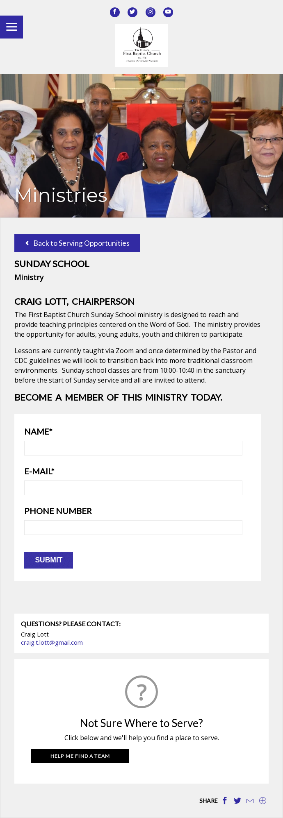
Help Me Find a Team (80, 756)
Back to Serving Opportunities (77, 243)
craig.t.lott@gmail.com (52, 642)
